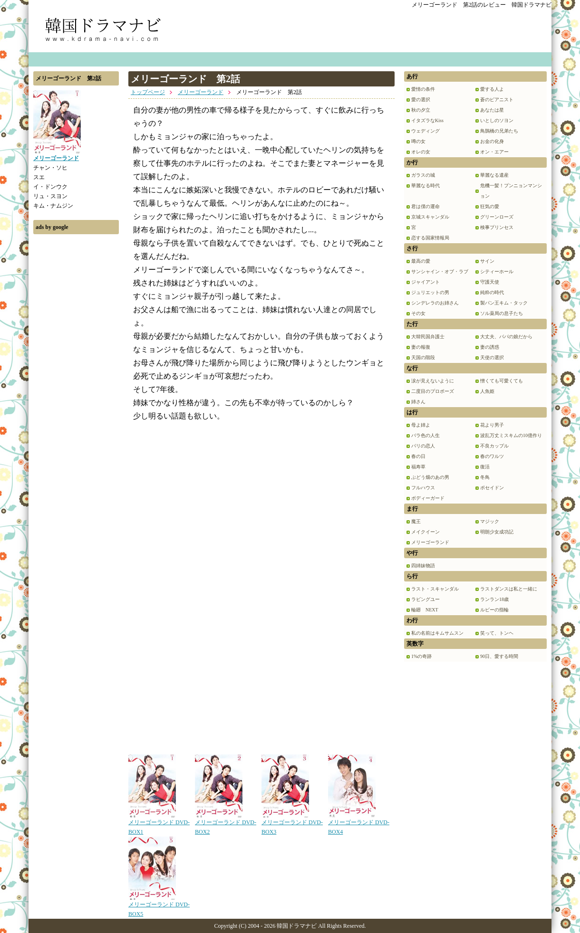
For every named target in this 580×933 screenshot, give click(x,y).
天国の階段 (423, 357)
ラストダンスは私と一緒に (508, 588)
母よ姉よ (420, 425)
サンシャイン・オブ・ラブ (439, 271)
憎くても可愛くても (501, 380)
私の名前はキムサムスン (437, 633)
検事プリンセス (496, 227)
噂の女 (418, 141)
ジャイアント (425, 282)
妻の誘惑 (489, 347)
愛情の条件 (423, 89)
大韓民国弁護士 (428, 336)
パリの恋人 (423, 445)
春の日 (418, 456)
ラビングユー (425, 599)
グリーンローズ (496, 216)
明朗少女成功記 (496, 531)
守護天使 (489, 282)
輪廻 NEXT (424, 609)
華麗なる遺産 (494, 175)
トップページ (148, 92)
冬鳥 (485, 477)
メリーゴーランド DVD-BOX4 (358, 823)
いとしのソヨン (496, 120)
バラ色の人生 (425, 435)
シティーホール (496, 271)
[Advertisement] (76, 381)
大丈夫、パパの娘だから (506, 336)
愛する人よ (492, 89)
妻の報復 (420, 347)
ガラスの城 (423, 175)
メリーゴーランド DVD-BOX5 (159, 906)
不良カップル (494, 445)
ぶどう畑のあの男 (430, 477)
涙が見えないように (432, 380)
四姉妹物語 (423, 565)
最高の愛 (420, 261)
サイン (487, 261)
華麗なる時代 (425, 185)
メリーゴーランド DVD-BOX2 (225, 823)
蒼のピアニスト (496, 99)
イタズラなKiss (427, 120)
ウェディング (425, 130)
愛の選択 (420, 99)
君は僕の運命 (425, 206)
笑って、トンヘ (496, 633)
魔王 (416, 521)
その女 (418, 313)
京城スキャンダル (430, 216)
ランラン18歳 (494, 599)
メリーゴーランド (200, 92)
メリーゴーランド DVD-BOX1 (159, 823)
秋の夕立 (420, 110)
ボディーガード (428, 498)
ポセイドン (492, 487)
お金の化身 (492, 141)
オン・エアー (494, 151)
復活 (485, 466)
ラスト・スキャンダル (435, 588)
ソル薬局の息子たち (501, 313)
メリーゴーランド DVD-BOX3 (292, 823)
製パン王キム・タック (504, 302)
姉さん (418, 401)
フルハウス (423, 487)
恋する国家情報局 (430, 237)
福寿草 (418, 466)
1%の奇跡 (421, 656)
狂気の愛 (489, 206)
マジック (489, 521)
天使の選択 (492, 357)
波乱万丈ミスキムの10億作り (511, 435)
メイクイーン (425, 531)
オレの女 (420, 151)
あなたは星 (492, 110)
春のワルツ (492, 456)
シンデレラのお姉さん (435, 302)
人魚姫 (487, 391)
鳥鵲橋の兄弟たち (499, 130)
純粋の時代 (492, 292)
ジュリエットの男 (430, 292)
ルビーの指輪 (494, 609)
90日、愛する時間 (499, 656)
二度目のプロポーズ (432, 391)
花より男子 (492, 425)
